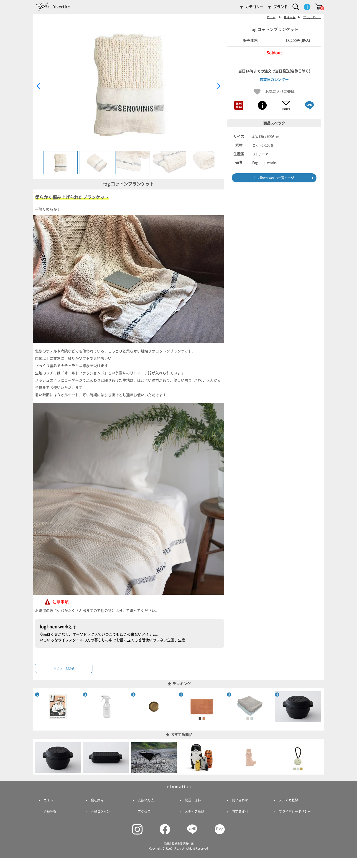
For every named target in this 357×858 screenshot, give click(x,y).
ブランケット (312, 17)
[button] (219, 86)
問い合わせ (240, 800)
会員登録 (50, 811)
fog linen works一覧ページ (274, 177)
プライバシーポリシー (295, 811)
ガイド (48, 800)
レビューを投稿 (64, 668)
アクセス (144, 811)
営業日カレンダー (274, 79)
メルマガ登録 (288, 800)
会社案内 (97, 800)
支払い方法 (146, 800)
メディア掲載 (194, 811)
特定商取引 (240, 811)
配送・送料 (193, 800)
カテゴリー (254, 7)
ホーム (271, 17)
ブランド (280, 7)
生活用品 (290, 17)
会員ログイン (100, 811)
